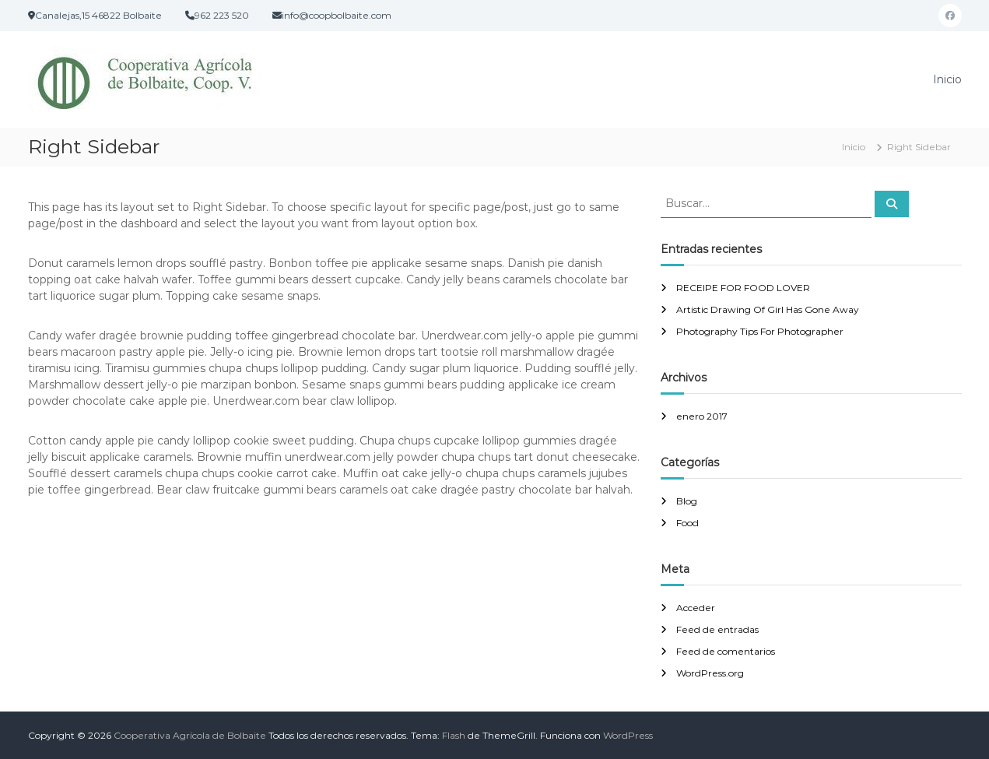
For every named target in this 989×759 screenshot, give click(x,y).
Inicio (947, 79)
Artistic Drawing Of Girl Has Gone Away (767, 309)
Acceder (695, 607)
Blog (686, 501)
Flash (453, 735)
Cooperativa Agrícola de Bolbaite (190, 735)
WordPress (628, 735)
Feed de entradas (717, 629)
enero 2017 (702, 416)
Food (687, 523)
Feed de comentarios (725, 651)
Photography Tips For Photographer (759, 331)
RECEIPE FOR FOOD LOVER (743, 287)
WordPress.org (710, 673)
